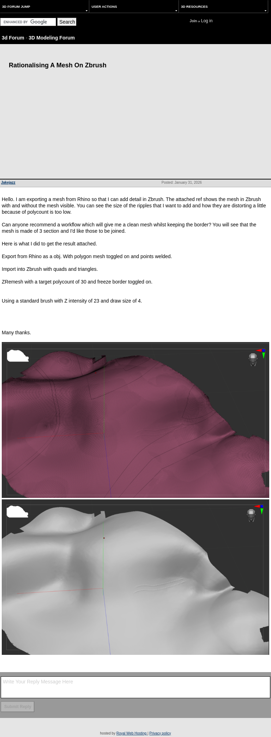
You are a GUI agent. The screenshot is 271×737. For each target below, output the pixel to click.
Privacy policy (160, 733)
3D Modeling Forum (52, 38)
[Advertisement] (135, 126)
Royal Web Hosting (131, 733)
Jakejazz (8, 182)
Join (193, 21)
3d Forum (13, 38)
